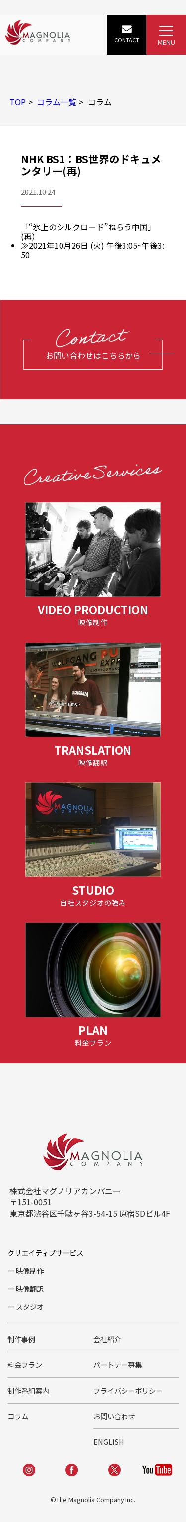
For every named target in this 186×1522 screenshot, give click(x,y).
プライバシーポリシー (128, 1390)
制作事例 (21, 1339)
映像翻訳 (30, 1288)
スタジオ (30, 1306)
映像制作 (30, 1270)
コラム (17, 1416)
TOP (17, 102)
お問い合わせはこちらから (93, 355)
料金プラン (24, 1364)
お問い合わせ (114, 1416)
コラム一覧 (56, 102)
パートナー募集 (117, 1364)
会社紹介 (107, 1339)
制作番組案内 (28, 1390)
